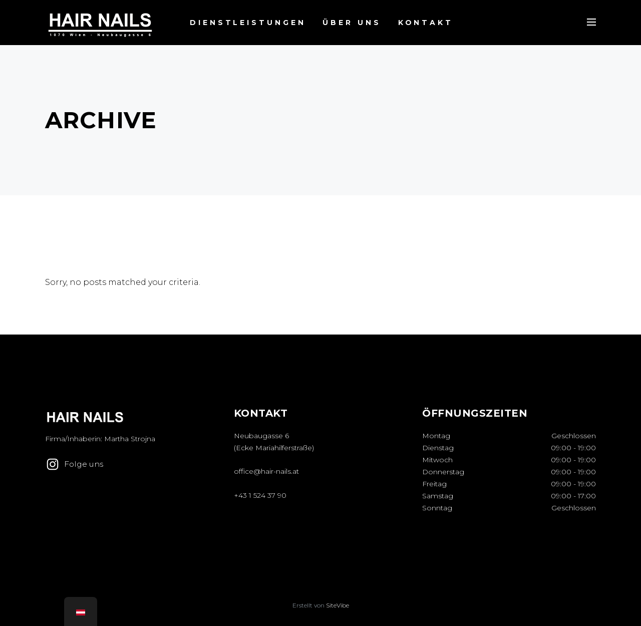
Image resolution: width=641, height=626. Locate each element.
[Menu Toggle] (591, 22)
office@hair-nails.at (266, 471)
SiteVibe (337, 605)
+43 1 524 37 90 (260, 495)
